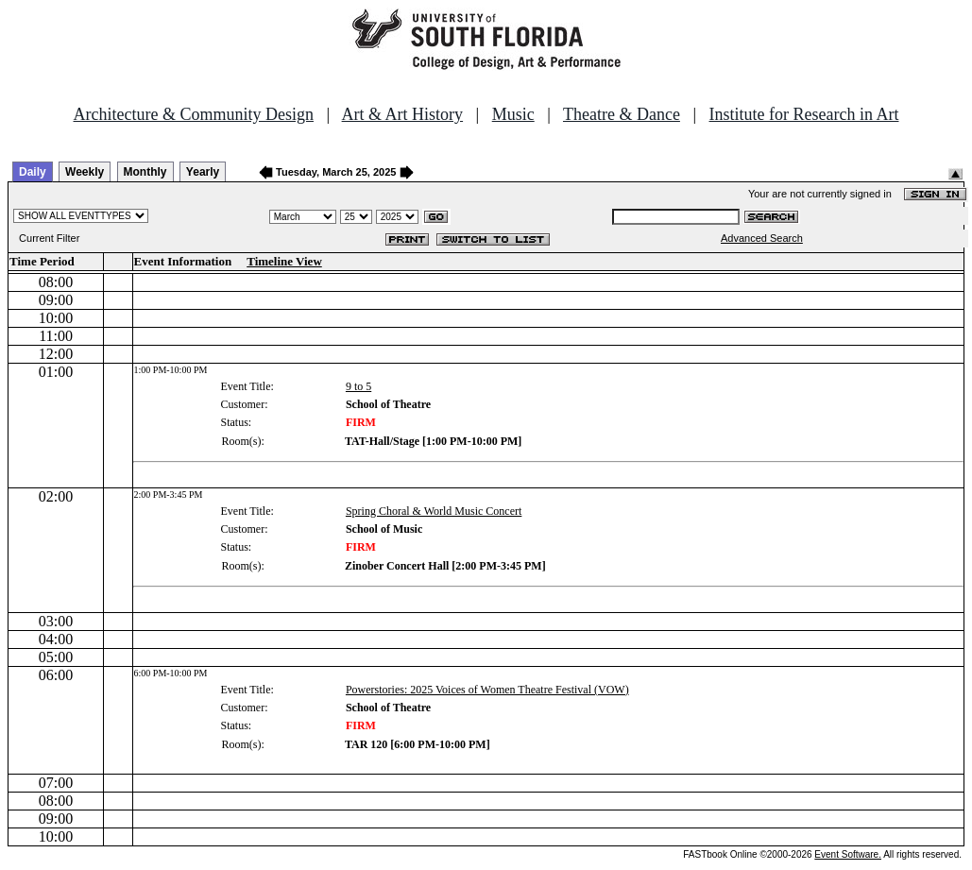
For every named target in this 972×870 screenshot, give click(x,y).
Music (513, 114)
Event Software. (847, 854)
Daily (32, 172)
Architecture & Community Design (194, 114)
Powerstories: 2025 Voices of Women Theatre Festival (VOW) (487, 689)
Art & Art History (403, 114)
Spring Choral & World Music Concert (433, 511)
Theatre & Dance (621, 114)
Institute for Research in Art (804, 114)
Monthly (145, 172)
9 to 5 (358, 386)
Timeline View (284, 261)
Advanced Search (762, 238)
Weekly (84, 172)
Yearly (202, 172)
